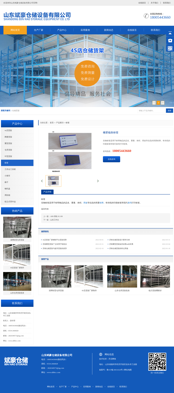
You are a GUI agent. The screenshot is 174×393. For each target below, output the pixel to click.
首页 (52, 123)
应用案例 (85, 30)
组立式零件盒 (10, 202)
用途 (85, 203)
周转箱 (7, 195)
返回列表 (45, 209)
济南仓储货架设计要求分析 (139, 240)
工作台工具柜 (10, 169)
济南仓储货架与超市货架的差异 (73, 248)
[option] (87, 70)
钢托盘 (7, 189)
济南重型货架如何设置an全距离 (139, 244)
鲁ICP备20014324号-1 (115, 370)
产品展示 (60, 123)
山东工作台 (54, 220)
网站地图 (128, 370)
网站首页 (15, 30)
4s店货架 (8, 130)
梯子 (6, 182)
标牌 (101, 203)
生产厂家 (38, 30)
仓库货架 (8, 150)
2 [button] (158, 103)
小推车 (7, 176)
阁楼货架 (8, 137)
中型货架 (8, 156)
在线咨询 (111, 159)
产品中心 (61, 30)
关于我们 (154, 3)
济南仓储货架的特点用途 (139, 248)
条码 (130, 203)
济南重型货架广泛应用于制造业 (73, 244)
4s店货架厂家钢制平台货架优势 (73, 240)
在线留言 (142, 3)
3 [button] (162, 103)
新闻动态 (108, 30)
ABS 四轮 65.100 (56, 216)
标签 (6, 163)
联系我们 (167, 3)
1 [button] (154, 103)
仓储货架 (16, 110)
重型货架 (8, 143)
